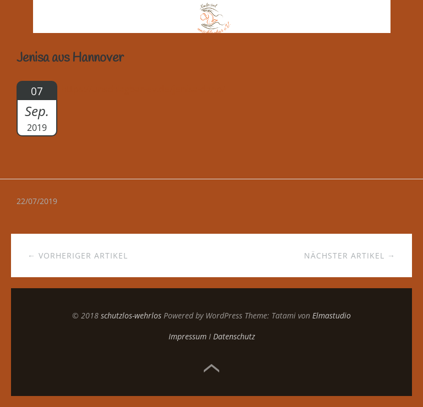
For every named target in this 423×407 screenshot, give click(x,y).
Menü (17, 16)
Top (211, 368)
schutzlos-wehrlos (131, 315)
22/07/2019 (37, 201)
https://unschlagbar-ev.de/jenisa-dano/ (143, 88)
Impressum (188, 336)
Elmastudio (331, 315)
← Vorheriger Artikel (78, 255)
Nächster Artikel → (349, 255)
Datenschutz (234, 336)
